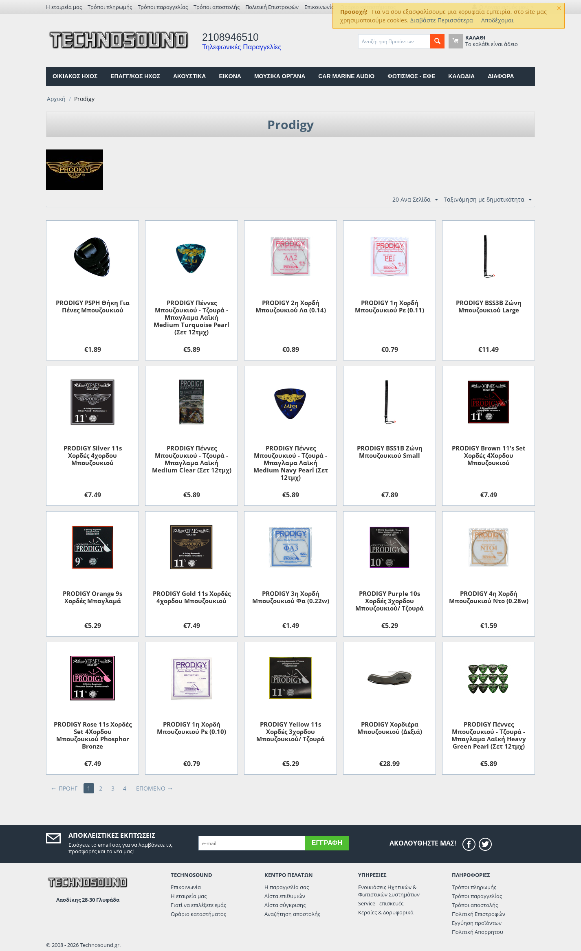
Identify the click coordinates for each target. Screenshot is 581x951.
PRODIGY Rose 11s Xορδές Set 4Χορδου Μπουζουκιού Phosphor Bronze (93, 735)
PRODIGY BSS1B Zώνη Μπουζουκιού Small (390, 451)
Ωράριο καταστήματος (198, 914)
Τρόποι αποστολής (217, 7)
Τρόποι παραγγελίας (163, 7)
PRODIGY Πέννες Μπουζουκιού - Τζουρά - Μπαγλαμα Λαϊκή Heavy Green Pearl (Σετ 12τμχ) (488, 735)
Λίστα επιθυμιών (284, 896)
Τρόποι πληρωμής (110, 7)
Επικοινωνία (319, 7)
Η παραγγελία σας (286, 887)
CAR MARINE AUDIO (346, 76)
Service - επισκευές (380, 903)
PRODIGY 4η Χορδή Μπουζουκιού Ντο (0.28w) (488, 597)
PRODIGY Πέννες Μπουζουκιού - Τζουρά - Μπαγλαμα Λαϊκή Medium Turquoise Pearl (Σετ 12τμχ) (191, 317)
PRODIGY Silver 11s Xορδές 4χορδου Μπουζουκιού (93, 455)
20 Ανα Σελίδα (415, 199)
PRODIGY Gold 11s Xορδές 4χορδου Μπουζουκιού (192, 597)
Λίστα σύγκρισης (285, 905)
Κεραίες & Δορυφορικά (386, 912)
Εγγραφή (327, 842)
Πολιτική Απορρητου (477, 932)
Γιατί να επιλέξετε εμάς (198, 905)
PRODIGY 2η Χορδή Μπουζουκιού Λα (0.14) (290, 306)
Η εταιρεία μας (64, 7)
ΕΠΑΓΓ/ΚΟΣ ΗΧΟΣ (135, 76)
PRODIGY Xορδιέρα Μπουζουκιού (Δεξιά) (389, 727)
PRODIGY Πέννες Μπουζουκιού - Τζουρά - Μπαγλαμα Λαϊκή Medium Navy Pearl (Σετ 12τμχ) (290, 462)
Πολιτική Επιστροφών (272, 7)
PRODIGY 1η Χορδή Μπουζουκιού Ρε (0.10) (191, 727)
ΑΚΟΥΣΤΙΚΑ (189, 76)
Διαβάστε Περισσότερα (441, 20)
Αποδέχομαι (497, 20)
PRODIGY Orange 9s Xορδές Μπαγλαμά (92, 597)
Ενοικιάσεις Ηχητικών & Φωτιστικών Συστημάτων (389, 890)
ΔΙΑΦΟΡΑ (501, 76)
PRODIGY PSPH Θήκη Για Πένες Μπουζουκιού (93, 306)
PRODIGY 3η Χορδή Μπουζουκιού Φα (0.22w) (290, 597)
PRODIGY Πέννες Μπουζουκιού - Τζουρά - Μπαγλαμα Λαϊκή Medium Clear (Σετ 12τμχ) (191, 459)
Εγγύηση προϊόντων (477, 923)
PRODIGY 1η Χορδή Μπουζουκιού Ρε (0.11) (389, 306)
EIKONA (230, 76)
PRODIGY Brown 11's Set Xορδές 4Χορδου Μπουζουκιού (489, 455)
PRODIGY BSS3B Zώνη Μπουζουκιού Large (489, 306)
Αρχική (56, 99)
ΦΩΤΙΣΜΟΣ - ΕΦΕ (411, 76)
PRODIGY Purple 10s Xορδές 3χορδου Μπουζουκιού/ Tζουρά (389, 601)
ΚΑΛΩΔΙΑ (461, 76)
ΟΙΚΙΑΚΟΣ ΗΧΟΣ (75, 76)
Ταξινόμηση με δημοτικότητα (488, 199)
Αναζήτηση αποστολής (292, 914)
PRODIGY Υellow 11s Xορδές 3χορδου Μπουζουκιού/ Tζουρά (290, 731)
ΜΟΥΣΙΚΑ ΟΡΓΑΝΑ (279, 76)
